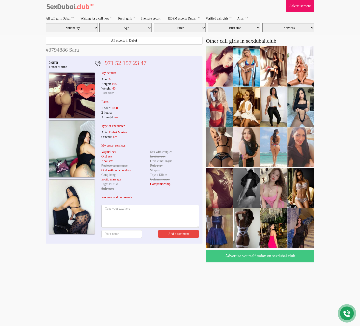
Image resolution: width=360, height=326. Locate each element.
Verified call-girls (218, 18)
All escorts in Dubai (124, 40)
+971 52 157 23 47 (124, 63)
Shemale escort (151, 18)
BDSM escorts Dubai (184, 18)
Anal (242, 18)
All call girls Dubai (60, 18)
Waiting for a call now (96, 18)
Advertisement (300, 6)
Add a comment (178, 234)
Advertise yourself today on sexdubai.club (260, 256)
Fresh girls (126, 18)
